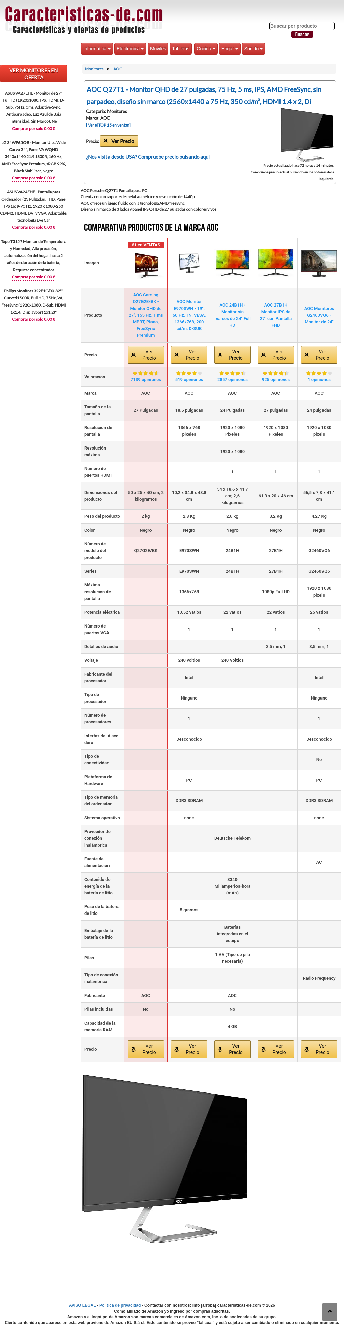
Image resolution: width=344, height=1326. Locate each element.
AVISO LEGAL (82, 1305)
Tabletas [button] (180, 48)
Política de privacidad (120, 1305)
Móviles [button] (158, 48)
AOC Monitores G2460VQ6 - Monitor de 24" (319, 315)
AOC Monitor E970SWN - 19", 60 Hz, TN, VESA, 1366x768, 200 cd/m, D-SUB (189, 315)
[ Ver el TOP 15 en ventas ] (108, 125)
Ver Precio (122, 141)
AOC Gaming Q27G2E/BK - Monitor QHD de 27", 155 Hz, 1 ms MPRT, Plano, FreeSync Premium (146, 315)
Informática (97, 48)
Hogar (229, 48)
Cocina (206, 48)
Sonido (253, 48)
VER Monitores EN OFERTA (33, 73)
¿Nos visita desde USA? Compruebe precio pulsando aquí (148, 157)
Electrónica (130, 48)
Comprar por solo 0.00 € (33, 128)
